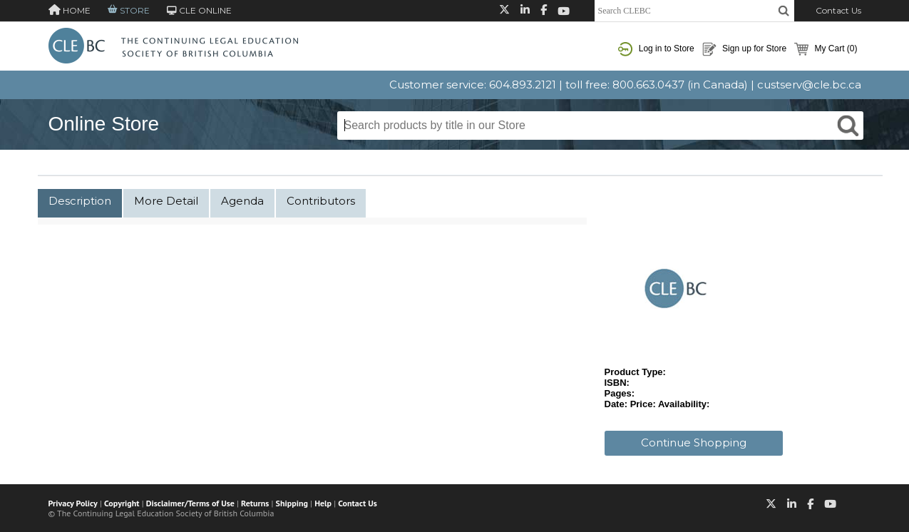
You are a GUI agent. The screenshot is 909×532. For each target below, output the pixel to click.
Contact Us (838, 10)
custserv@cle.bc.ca (809, 84)
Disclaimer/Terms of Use (190, 503)
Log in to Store (656, 49)
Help (323, 503)
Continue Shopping (693, 442)
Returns (255, 503)
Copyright (121, 503)
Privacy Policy (73, 503)
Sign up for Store (744, 49)
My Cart (825, 49)
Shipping (292, 503)
